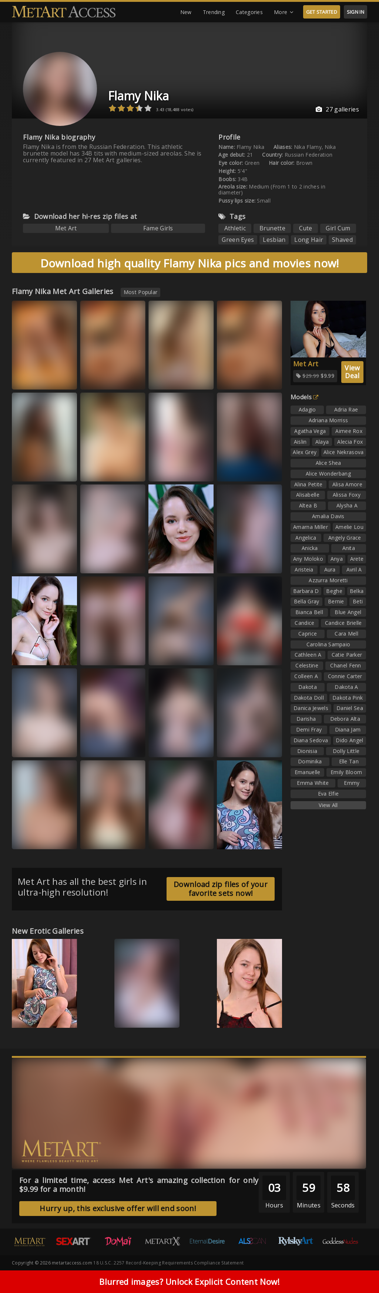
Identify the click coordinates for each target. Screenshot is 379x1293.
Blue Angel (348, 612)
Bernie (336, 601)
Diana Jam (348, 729)
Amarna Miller (310, 526)
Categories (249, 12)
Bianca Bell (309, 612)
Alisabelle (307, 494)
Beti (358, 601)
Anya (337, 558)
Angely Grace (344, 537)
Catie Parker (347, 654)
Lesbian (274, 240)
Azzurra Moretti (328, 580)
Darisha (306, 718)
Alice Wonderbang (328, 473)
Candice (304, 622)
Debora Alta (345, 718)
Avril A (354, 569)
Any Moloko (308, 558)
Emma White (313, 782)
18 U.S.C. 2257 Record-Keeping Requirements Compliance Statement (168, 1263)
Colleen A (306, 676)
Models (304, 397)
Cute (305, 228)
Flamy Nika (138, 96)
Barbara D (306, 590)
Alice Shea (328, 462)
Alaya (322, 441)
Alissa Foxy (346, 494)
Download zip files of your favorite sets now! (221, 888)
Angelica (305, 537)
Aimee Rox (348, 430)
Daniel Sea (349, 708)
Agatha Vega (310, 430)
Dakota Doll (309, 697)
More (284, 12)
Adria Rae (346, 409)
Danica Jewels (311, 708)
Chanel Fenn (345, 665)
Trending (214, 12)
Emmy (351, 782)
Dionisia (307, 750)
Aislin (300, 441)
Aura (330, 569)
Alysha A (347, 505)
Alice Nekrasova (343, 452)
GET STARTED (321, 12)
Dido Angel (349, 740)
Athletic (235, 228)
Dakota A (346, 686)
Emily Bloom (346, 772)
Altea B (308, 505)
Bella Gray (306, 601)
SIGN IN (355, 12)
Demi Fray (309, 729)
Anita (348, 547)
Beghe (334, 590)
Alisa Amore (347, 484)
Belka (357, 590)
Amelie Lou (349, 526)
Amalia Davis (328, 516)
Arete (357, 558)
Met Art (66, 228)
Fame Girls (158, 228)
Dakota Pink (347, 697)
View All (328, 805)
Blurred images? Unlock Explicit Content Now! (189, 1281)
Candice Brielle (343, 622)
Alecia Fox (350, 441)
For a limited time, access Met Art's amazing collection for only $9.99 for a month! (139, 1184)
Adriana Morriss (328, 420)
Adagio (307, 409)
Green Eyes (238, 240)
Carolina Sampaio (328, 644)
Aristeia (304, 569)
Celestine (306, 665)
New (186, 12)
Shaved (342, 240)
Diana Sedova (311, 740)
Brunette (272, 228)
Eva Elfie (328, 793)
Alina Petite (308, 484)
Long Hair (308, 240)
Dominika (310, 761)
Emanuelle (308, 772)
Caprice (307, 633)
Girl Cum (338, 228)
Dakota (307, 686)
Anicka (310, 547)
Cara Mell (346, 633)
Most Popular (141, 292)
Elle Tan (349, 761)
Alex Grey (304, 452)
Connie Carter (345, 676)
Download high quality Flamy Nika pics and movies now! (189, 263)
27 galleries (337, 109)
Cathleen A (308, 654)
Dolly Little (346, 750)
